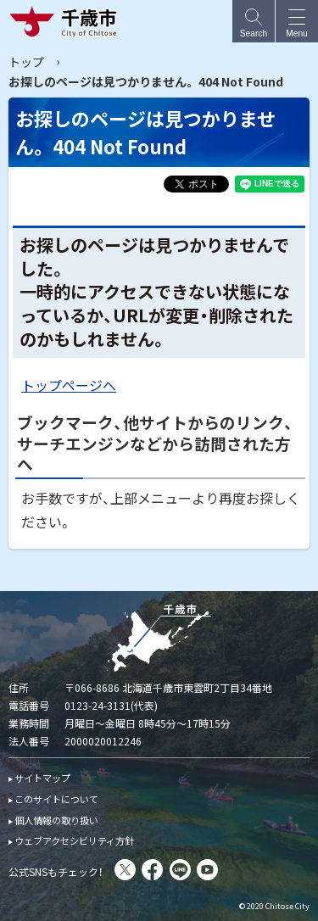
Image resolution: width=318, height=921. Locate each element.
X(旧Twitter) (125, 869)
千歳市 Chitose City (67, 21)
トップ (26, 61)
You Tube (207, 869)
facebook (152, 869)
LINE (180, 869)
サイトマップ (42, 777)
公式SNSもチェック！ (55, 871)
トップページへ (68, 385)
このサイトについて (56, 799)
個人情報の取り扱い (56, 820)
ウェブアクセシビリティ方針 (74, 840)
